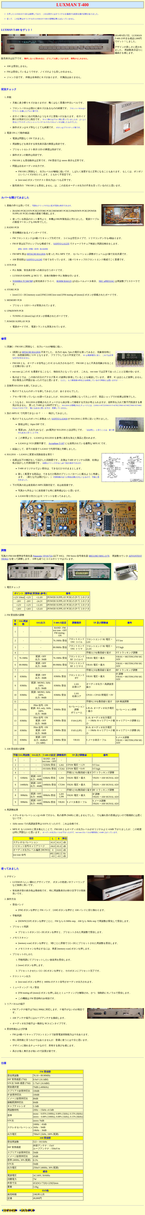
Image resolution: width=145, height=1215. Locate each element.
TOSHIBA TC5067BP (22, 281)
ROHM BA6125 (64, 281)
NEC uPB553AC (106, 281)
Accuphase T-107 (56, 443)
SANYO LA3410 (59, 419)
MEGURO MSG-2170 (99, 556)
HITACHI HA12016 (36, 254)
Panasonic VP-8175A (42, 556)
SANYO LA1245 (34, 259)
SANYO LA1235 (61, 243)
